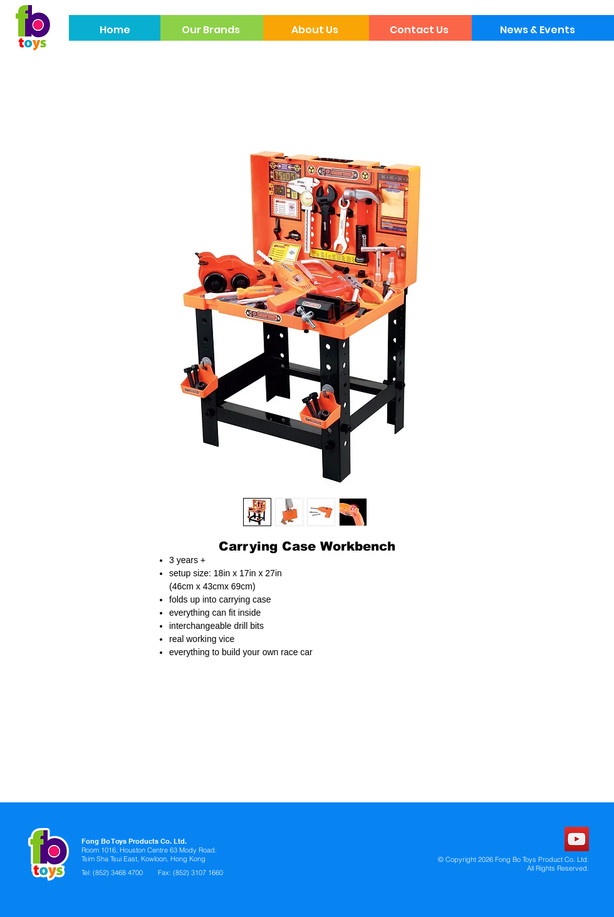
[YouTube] (577, 839)
